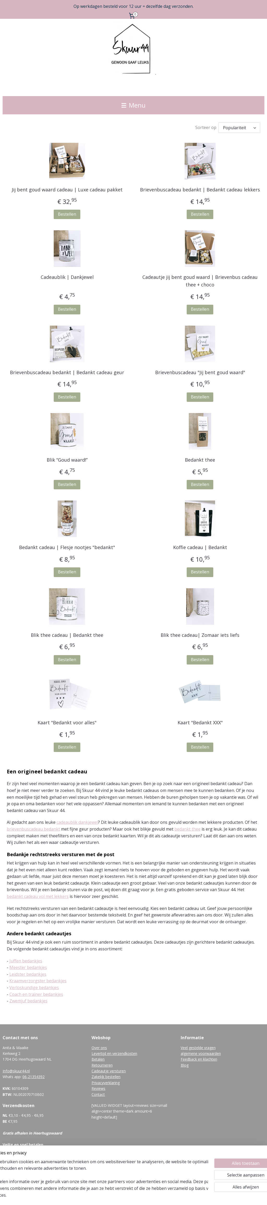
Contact (98, 1094)
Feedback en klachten (199, 1059)
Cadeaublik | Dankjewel (67, 277)
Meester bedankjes (28, 967)
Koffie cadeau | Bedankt (200, 547)
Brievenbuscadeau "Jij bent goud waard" (200, 372)
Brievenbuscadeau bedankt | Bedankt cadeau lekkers (200, 189)
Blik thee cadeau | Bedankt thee (67, 635)
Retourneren (102, 1065)
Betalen (98, 1059)
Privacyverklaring (106, 1082)
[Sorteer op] (239, 128)
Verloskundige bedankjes (34, 987)
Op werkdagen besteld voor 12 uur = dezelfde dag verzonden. (133, 6)
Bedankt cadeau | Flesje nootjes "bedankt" (67, 547)
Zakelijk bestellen (106, 1076)
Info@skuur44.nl (16, 1070)
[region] (99, 1182)
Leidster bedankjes (27, 974)
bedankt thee (187, 829)
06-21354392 (33, 1076)
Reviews (98, 1088)
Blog (185, 1065)
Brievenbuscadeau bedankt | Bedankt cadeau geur (67, 372)
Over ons (99, 1047)
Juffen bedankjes (25, 960)
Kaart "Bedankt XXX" (200, 722)
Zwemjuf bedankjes (28, 1001)
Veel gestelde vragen (198, 1047)
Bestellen (67, 214)
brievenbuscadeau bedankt (33, 829)
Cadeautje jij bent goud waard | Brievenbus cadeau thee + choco (200, 281)
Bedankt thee (200, 460)
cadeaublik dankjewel (77, 822)
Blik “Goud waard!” (67, 460)
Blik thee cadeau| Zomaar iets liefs (200, 635)
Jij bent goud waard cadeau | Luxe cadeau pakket (67, 189)
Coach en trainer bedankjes (36, 994)
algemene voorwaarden (201, 1053)
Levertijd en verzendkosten (114, 1053)
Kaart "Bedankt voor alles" (67, 722)
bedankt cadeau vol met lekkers (38, 896)
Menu (133, 105)
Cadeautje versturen (109, 1070)
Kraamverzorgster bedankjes (37, 981)
